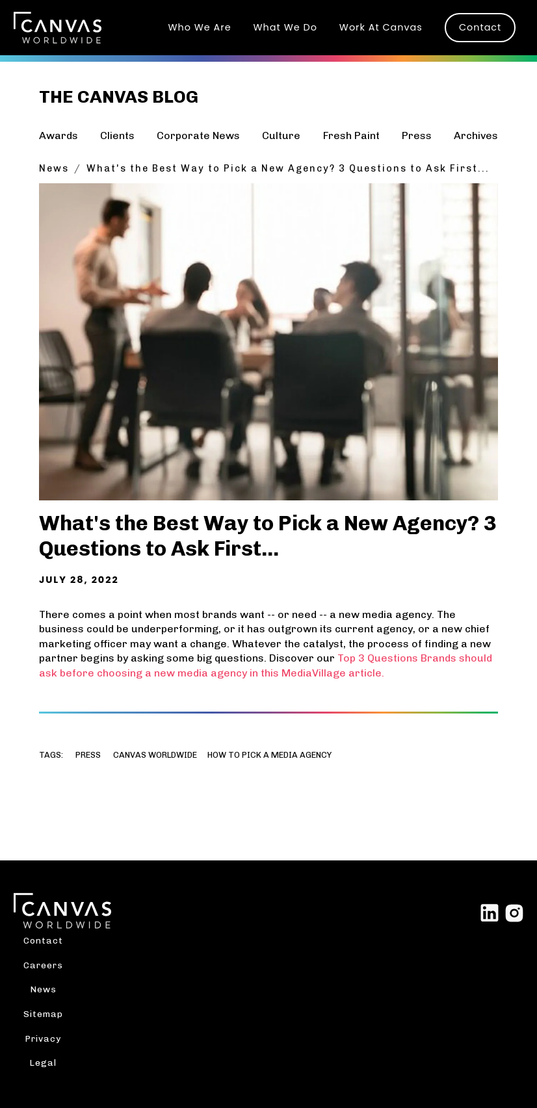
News (54, 168)
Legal (43, 1062)
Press (417, 135)
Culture (281, 135)
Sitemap (43, 1014)
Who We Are (199, 27)
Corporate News (198, 135)
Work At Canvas (381, 27)
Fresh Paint (351, 135)
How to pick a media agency (269, 755)
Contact (480, 27)
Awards (58, 135)
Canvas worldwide (155, 755)
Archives (476, 135)
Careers (43, 965)
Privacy (43, 1038)
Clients (117, 135)
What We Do (285, 27)
